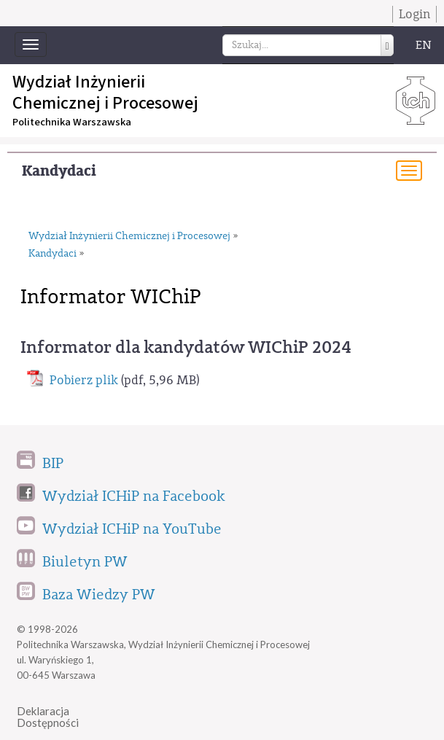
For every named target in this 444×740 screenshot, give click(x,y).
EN (424, 45)
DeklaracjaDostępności (48, 717)
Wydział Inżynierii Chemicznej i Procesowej (129, 236)
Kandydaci (59, 171)
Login (414, 14)
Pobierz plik (84, 380)
